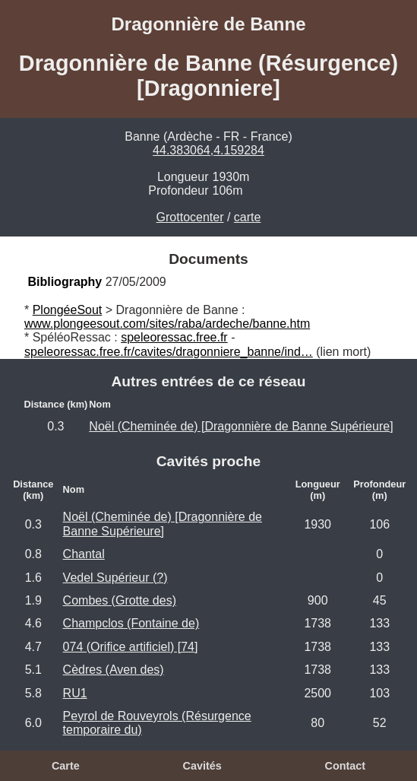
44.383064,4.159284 (208, 150)
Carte (66, 766)
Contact (344, 766)
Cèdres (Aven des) (113, 669)
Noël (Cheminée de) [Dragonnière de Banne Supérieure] (241, 426)
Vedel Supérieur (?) (115, 577)
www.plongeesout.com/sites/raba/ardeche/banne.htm (167, 323)
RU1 (75, 693)
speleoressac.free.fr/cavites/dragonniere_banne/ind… (168, 351)
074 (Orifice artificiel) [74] (130, 646)
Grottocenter (190, 217)
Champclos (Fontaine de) (131, 623)
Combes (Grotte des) (119, 600)
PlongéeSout (68, 309)
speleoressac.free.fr (174, 337)
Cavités (201, 766)
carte (247, 217)
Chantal (84, 554)
